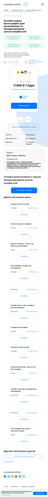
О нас (6, 486)
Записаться (24, 106)
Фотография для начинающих (13, 38)
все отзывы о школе (24, 76)
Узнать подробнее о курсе (24, 127)
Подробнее (24, 214)
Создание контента (17, 10)
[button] (26, 4)
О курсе (20, 119)
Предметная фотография (34, 38)
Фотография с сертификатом (13, 45)
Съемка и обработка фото (33, 10)
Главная (6, 10)
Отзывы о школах (27, 486)
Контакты (14, 486)
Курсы (28, 119)
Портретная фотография (34, 45)
